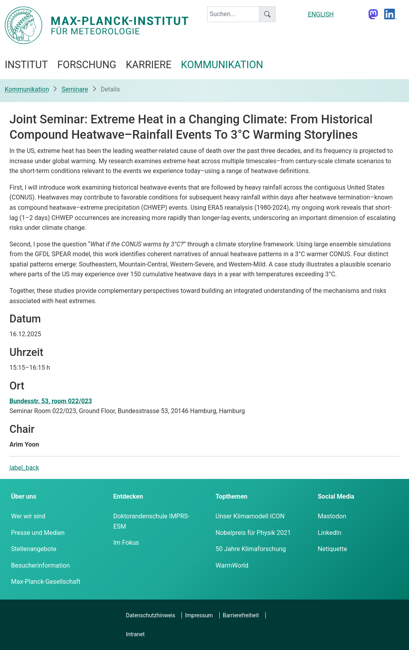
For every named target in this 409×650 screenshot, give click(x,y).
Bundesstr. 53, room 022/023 (50, 401)
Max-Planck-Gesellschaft (45, 581)
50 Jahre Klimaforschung (251, 549)
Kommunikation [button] (222, 65)
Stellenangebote (33, 549)
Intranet (135, 634)
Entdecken (128, 496)
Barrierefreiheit (241, 615)
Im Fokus (126, 542)
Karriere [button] (148, 65)
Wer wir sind (28, 516)
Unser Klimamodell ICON (250, 516)
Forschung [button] (86, 65)
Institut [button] (26, 65)
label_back (24, 467)
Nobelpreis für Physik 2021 (253, 532)
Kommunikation (27, 89)
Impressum (199, 615)
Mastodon (332, 516)
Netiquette (332, 549)
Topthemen (232, 496)
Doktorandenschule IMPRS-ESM (151, 521)
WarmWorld (232, 565)
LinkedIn (329, 532)
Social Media (336, 496)
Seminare (74, 89)
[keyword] (233, 14)
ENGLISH (320, 14)
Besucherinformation (40, 565)
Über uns (23, 496)
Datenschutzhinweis (150, 615)
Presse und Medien (38, 532)
